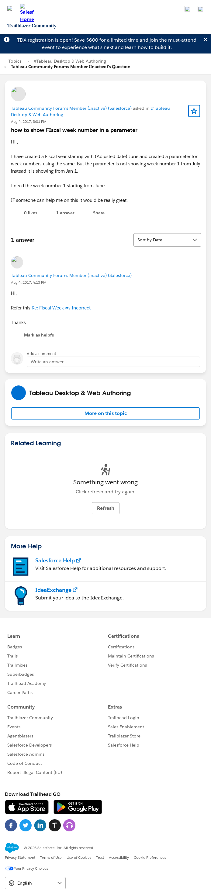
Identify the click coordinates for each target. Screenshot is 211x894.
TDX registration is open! (45, 40)
